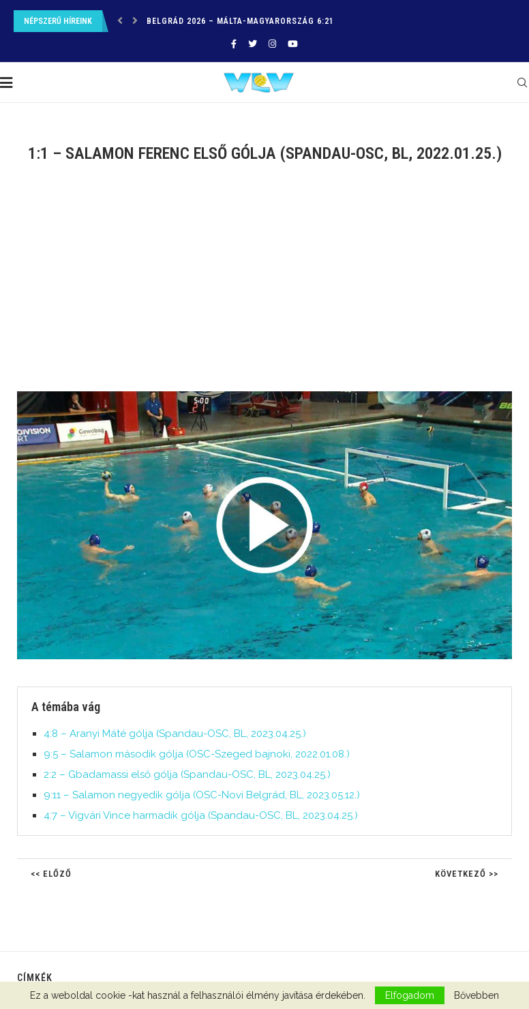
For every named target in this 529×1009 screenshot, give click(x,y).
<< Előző (51, 874)
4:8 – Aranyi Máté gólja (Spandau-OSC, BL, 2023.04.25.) (175, 733)
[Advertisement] (264, 285)
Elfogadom (409, 995)
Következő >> (466, 874)
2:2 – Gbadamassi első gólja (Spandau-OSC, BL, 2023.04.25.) (187, 774)
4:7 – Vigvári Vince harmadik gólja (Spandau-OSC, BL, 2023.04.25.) (201, 815)
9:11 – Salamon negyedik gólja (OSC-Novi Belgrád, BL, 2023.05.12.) (202, 795)
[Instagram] (272, 44)
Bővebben (476, 995)
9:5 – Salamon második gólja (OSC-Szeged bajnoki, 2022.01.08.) (197, 754)
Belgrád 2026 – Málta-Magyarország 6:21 (240, 21)
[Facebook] (234, 44)
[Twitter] (252, 44)
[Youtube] (293, 44)
